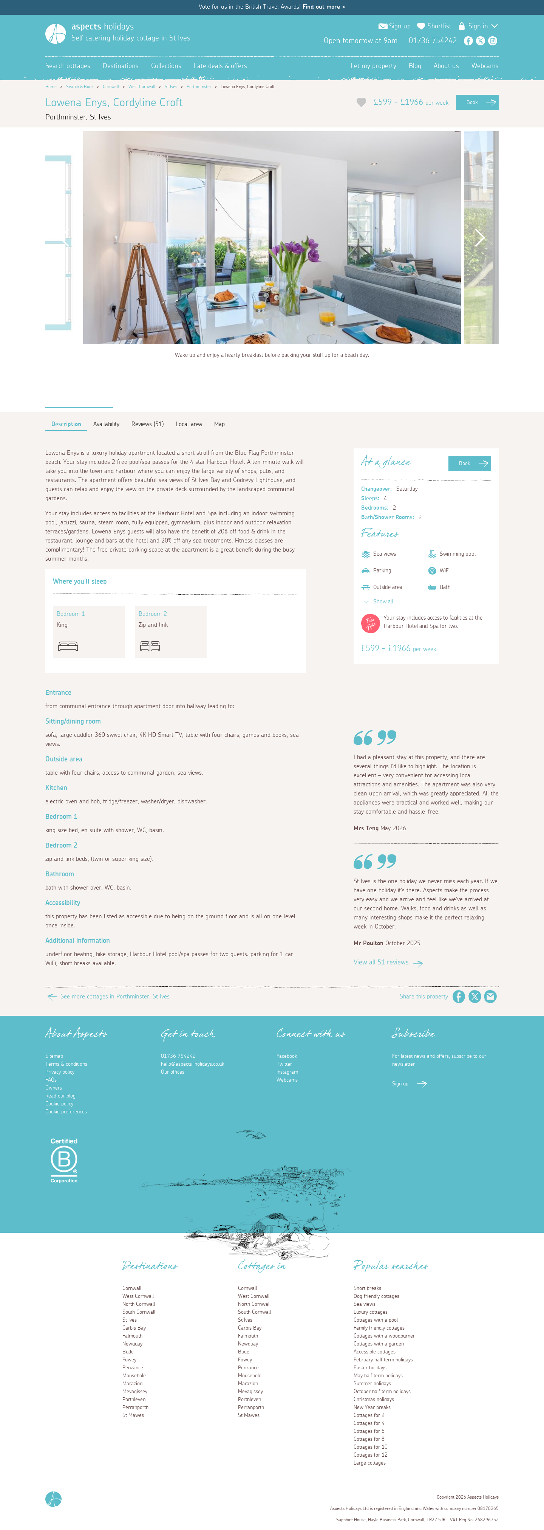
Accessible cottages (375, 1352)
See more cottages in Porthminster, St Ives (115, 997)
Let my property (373, 66)
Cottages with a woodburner (384, 1336)
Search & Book (79, 86)
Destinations (121, 66)
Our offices (172, 1072)
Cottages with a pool (376, 1320)
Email (490, 996)
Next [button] (480, 237)
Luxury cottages (371, 1312)
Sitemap (54, 1056)
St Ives (171, 86)
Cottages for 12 (371, 1455)
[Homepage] (55, 34)
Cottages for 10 (371, 1447)
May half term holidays (378, 1375)
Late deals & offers (220, 66)
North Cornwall (138, 1304)
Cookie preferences (66, 1112)
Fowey (129, 1360)
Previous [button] (64, 237)
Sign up (400, 26)
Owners (53, 1088)
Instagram (492, 40)
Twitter (480, 40)
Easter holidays (370, 1367)
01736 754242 (178, 1056)
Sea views (365, 1304)
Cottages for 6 (369, 1431)
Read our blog (60, 1096)
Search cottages (67, 66)
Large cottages (370, 1463)
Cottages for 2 (369, 1415)
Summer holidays (372, 1383)
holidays (102, 26)
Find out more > (324, 7)
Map (219, 424)
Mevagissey (134, 1391)
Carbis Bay (134, 1328)
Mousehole (134, 1375)
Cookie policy (59, 1104)
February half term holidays (383, 1360)
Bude (128, 1352)
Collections (166, 66)
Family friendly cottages (379, 1328)
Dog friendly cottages (376, 1296)
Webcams (485, 66)
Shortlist (439, 26)
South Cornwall (138, 1312)
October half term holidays (382, 1391)
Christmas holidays (374, 1399)
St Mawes (133, 1415)
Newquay (132, 1344)
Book (472, 102)
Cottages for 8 (369, 1439)
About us (446, 66)
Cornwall (111, 86)
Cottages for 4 (369, 1423)
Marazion (132, 1383)
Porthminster (199, 86)
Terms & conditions (66, 1064)
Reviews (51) (147, 424)
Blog (415, 66)
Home (51, 86)
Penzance (132, 1367)
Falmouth (132, 1336)
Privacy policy (59, 1072)
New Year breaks (372, 1407)
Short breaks (367, 1288)
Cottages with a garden (379, 1344)
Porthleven (133, 1399)
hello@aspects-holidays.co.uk (192, 1064)
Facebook (468, 40)
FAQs (51, 1080)
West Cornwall (141, 86)
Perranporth (135, 1407)
